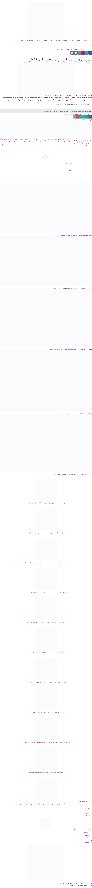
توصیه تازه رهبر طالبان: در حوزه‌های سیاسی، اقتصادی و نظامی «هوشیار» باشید (71, 349)
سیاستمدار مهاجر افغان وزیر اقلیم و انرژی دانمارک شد (46, 712)
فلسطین (45, 40)
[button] (91, 45)
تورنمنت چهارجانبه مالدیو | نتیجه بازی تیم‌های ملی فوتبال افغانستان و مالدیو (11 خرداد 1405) (46, 562)
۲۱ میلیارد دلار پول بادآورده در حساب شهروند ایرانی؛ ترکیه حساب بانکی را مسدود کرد (46, 592)
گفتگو (82, 49)
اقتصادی (79, 40)
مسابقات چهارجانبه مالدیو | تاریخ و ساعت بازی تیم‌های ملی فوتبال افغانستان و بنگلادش (46, 622)
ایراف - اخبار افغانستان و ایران (85, 801)
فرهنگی (65, 40)
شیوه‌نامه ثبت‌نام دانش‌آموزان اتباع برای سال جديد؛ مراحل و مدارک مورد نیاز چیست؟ (46, 503)
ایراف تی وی (69, 49)
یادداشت (77, 49)
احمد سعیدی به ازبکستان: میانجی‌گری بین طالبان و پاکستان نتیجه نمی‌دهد (72, 288)
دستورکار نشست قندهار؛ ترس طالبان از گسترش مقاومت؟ (76, 235)
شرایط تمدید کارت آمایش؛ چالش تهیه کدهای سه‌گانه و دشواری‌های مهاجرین (46, 652)
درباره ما (21, 40)
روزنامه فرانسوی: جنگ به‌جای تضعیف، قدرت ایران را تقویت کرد (75, 413)
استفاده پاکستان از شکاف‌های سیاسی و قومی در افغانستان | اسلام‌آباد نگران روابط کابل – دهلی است (46, 742)
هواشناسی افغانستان (69, 114)
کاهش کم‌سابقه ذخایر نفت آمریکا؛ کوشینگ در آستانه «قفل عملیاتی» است (72, 474)
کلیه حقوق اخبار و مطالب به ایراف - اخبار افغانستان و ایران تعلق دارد (75, 883)
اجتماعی (72, 40)
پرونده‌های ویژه (29, 40)
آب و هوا (81, 114)
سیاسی (85, 40)
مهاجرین (58, 40)
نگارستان (38, 40)
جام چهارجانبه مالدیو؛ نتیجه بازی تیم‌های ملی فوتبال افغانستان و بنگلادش (46, 772)
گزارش (89, 49)
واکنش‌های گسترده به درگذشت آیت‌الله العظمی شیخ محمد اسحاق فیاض (46, 533)
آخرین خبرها (60, 49)
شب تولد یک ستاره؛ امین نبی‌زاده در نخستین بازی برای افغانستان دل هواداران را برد (46, 682)
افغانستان (76, 114)
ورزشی (52, 40)
